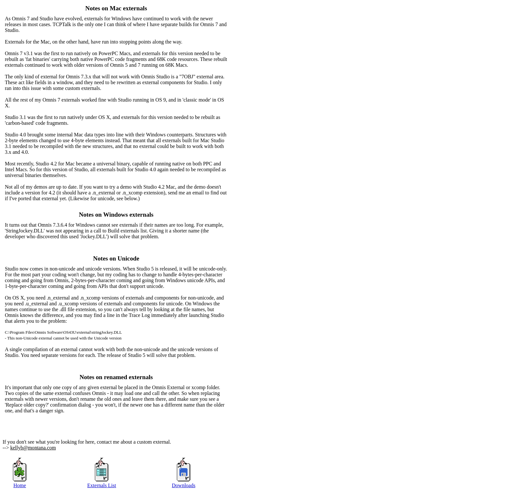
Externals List (101, 485)
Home (19, 485)
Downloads (184, 485)
